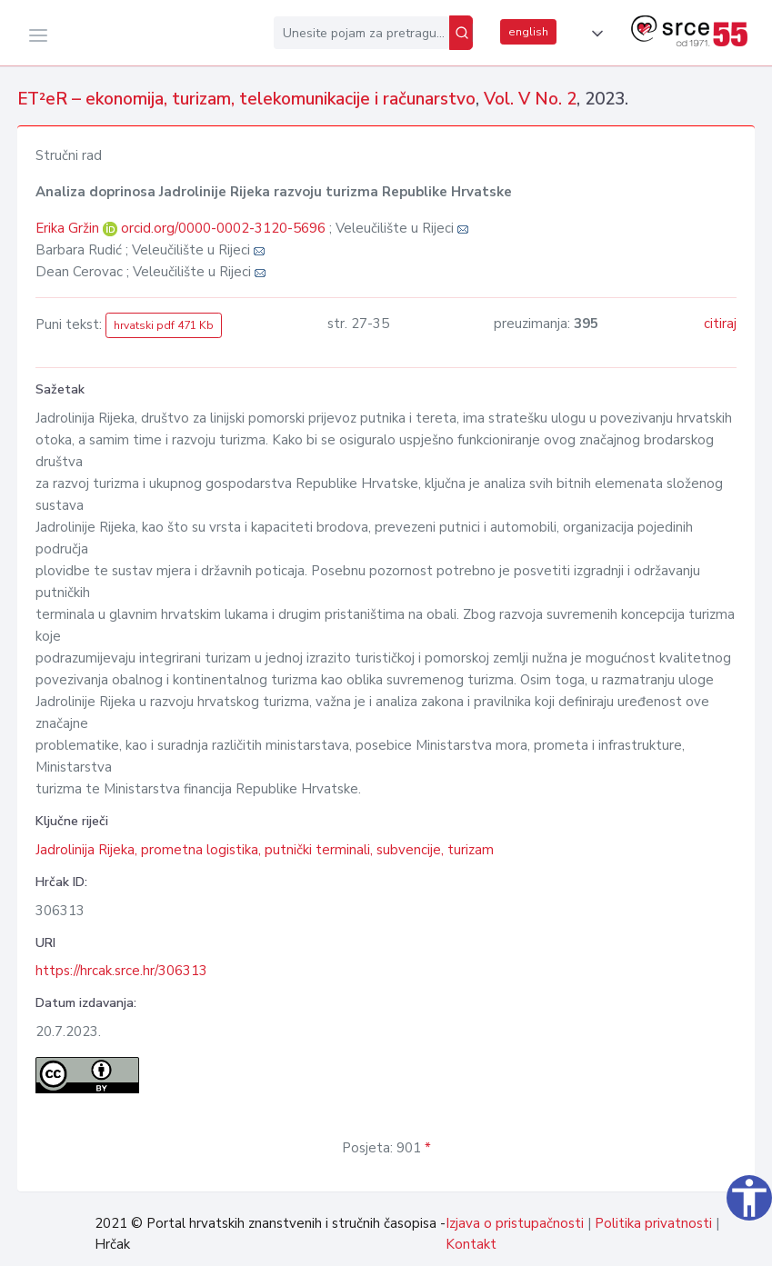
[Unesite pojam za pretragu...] (361, 32)
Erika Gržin (69, 228)
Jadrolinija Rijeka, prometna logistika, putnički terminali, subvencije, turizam (264, 850)
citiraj (720, 323)
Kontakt (471, 1244)
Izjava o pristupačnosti (515, 1223)
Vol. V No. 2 (530, 99)
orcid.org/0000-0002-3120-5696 (223, 228)
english (528, 32)
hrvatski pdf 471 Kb (164, 325)
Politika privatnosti (653, 1223)
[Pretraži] (461, 32)
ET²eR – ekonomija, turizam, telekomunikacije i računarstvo (246, 99)
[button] (593, 33)
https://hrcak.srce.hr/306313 (121, 971)
